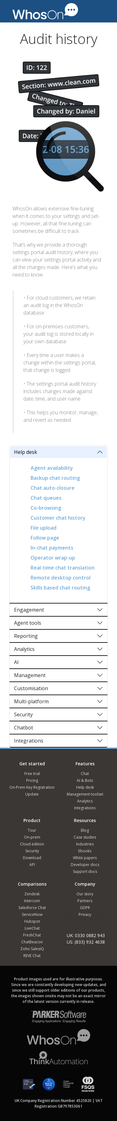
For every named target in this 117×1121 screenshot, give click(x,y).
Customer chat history (58, 517)
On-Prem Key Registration (32, 787)
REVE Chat (32, 955)
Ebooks (84, 851)
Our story (84, 894)
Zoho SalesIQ (32, 948)
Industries (85, 844)
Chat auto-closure (53, 487)
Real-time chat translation (63, 567)
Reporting (26, 636)
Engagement (29, 609)
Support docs (85, 871)
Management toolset (85, 794)
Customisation (31, 688)
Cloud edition (32, 844)
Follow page (45, 537)
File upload (43, 527)
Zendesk (32, 894)
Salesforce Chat (32, 907)
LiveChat (32, 928)
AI (16, 662)
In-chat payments (52, 547)
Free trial (32, 773)
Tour (32, 830)
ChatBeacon (32, 942)
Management (30, 675)
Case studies (85, 837)
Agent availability (52, 467)
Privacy (85, 914)
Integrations (28, 740)
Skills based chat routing (60, 587)
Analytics (24, 649)
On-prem (32, 837)
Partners (84, 900)
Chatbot (23, 727)
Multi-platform (31, 701)
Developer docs (85, 864)
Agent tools (27, 622)
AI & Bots (85, 780)
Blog (85, 830)
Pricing (32, 780)
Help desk (25, 452)
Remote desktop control (60, 577)
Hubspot (32, 921)
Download (32, 857)
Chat (85, 773)
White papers (85, 857)
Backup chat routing (55, 477)
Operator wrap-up (53, 557)
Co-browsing (46, 507)
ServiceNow (32, 914)
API (32, 864)
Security (23, 714)
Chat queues (46, 497)
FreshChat (32, 935)
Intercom (32, 900)
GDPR (85, 907)
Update (32, 794)
